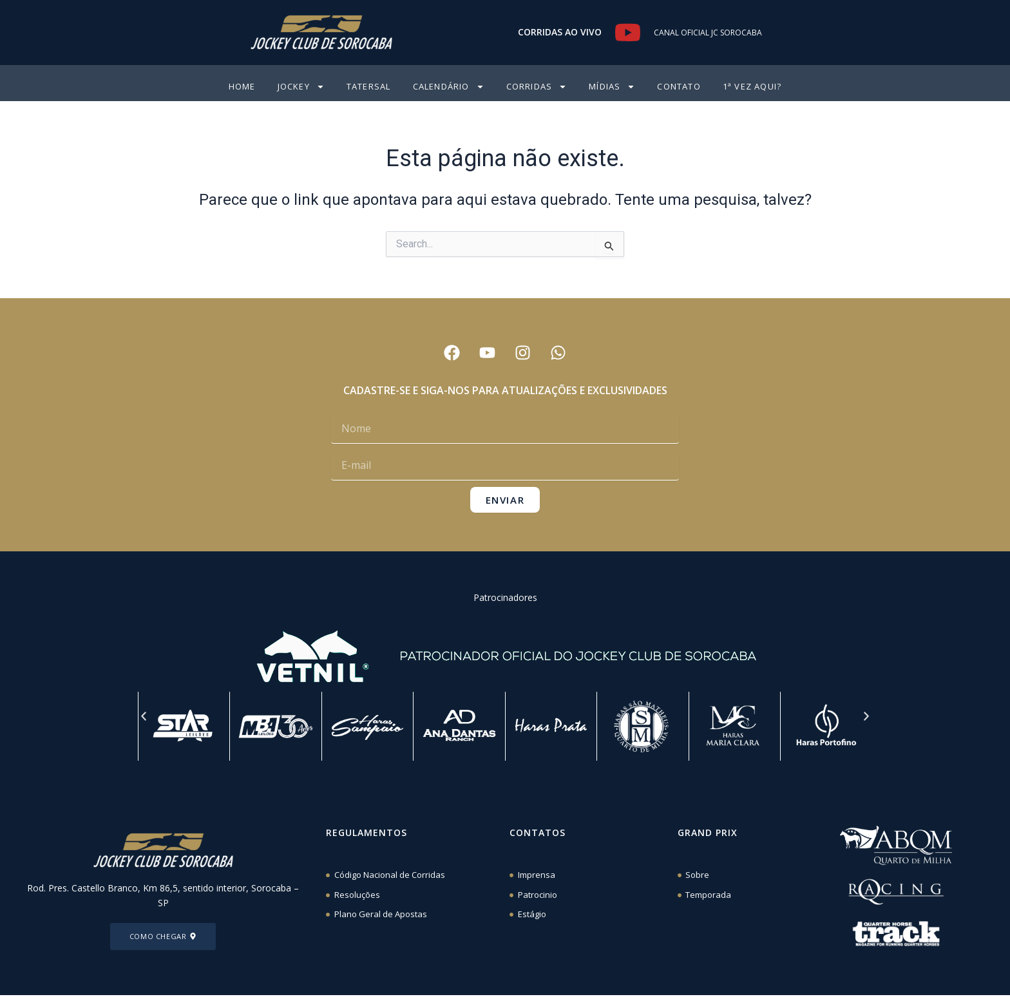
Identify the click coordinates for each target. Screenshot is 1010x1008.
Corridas (536, 86)
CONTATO (678, 86)
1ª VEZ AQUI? (752, 86)
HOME (242, 86)
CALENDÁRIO (448, 86)
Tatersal (369, 86)
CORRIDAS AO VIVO (560, 32)
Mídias (612, 86)
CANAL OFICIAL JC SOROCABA (708, 32)
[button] (143, 716)
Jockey (301, 86)
